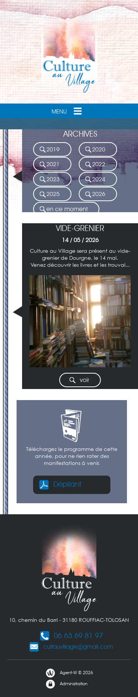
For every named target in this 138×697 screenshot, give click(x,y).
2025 (49, 194)
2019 (49, 150)
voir (79, 380)
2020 (95, 150)
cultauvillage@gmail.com (71, 646)
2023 (49, 179)
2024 (95, 179)
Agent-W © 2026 (69, 673)
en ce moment (63, 209)
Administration (66, 684)
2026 (95, 194)
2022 (95, 164)
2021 (49, 164)
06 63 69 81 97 (71, 635)
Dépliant (60, 484)
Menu (67, 110)
